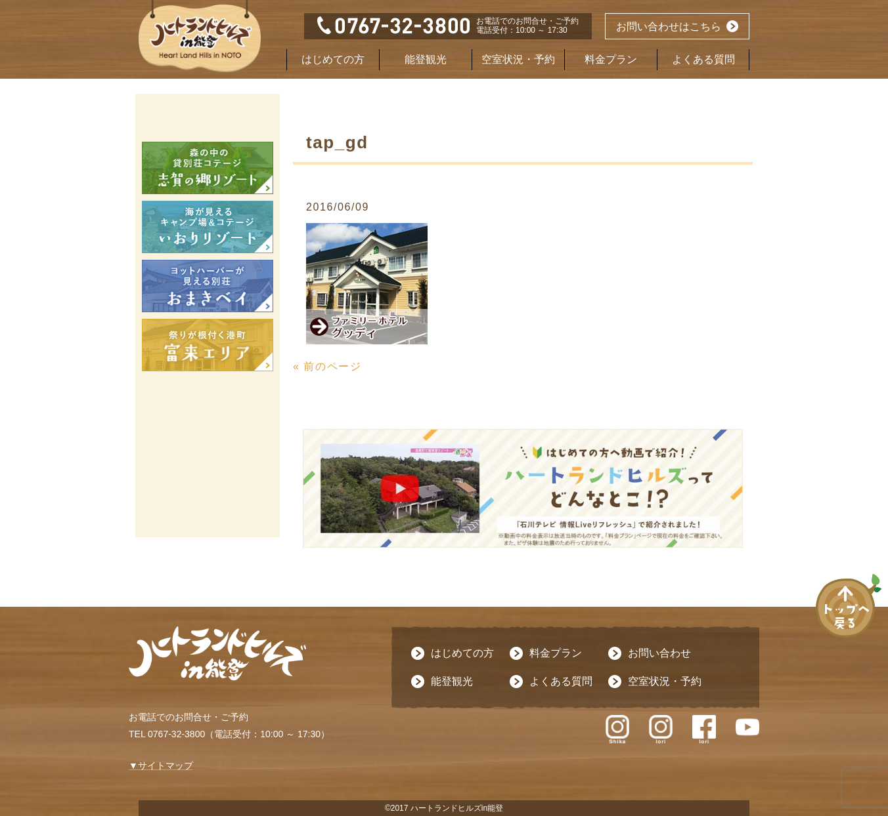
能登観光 (426, 59)
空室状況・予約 (518, 59)
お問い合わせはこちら (668, 26)
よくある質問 (703, 59)
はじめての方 (333, 59)
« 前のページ (327, 366)
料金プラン (611, 59)
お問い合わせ (659, 653)
